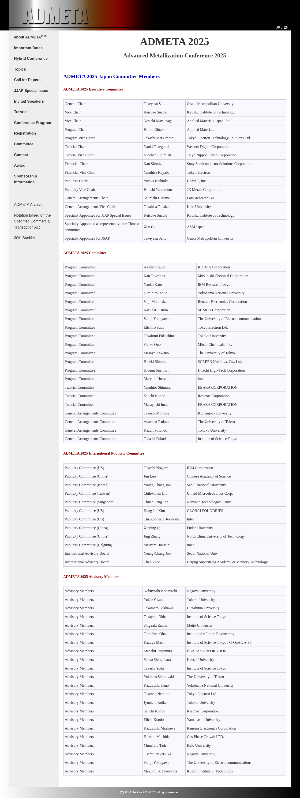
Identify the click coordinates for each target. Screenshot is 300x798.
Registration (25, 133)
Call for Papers (27, 80)
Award (20, 165)
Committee (24, 144)
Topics (20, 69)
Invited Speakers (29, 101)
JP (278, 27)
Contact (21, 155)
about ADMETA (30, 36)
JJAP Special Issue (31, 91)
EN (286, 27)
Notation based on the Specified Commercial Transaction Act (32, 221)
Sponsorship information (25, 179)
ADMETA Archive (28, 205)
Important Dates (28, 48)
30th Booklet (24, 238)
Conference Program (32, 123)
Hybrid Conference (31, 58)
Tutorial (20, 112)
